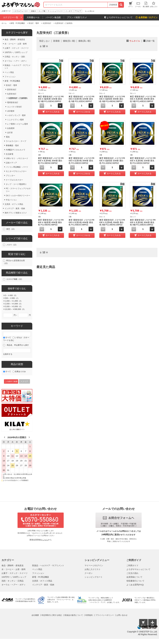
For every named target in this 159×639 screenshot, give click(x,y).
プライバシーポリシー (104, 615)
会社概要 (35, 615)
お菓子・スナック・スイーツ (15, 573)
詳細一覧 (150, 41)
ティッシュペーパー (55, 11)
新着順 (56, 41)
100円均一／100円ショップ (14, 577)
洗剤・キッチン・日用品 (13, 581)
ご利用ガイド (132, 565)
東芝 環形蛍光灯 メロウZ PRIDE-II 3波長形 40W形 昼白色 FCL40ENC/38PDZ (51, 222)
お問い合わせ (121, 615)
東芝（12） (11, 229)
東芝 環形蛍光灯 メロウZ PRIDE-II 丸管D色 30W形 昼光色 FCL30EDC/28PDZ (81, 160)
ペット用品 (37, 569)
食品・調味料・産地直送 (13, 565)
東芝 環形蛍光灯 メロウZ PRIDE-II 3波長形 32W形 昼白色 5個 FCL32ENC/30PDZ (51, 98)
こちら (45, 540)
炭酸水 (33, 11)
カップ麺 (41, 11)
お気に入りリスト (93, 569)
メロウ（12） (12, 245)
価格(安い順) (69, 41)
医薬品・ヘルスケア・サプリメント (48, 565)
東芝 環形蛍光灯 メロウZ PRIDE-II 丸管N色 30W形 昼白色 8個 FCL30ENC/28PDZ (112, 222)
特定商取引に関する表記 (52, 615)
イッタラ (68, 11)
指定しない (44, 41)
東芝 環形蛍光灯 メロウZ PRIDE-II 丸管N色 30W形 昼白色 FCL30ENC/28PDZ (51, 160)
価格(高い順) (84, 41)
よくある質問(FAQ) (135, 585)
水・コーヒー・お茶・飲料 (14, 569)
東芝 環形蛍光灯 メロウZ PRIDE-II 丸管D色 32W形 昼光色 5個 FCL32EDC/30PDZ (81, 98)
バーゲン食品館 (53, 17)
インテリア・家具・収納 (43, 585)
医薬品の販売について (73, 615)
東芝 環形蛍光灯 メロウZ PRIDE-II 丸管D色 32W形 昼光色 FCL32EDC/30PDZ (143, 160)
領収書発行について (135, 581)
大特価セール (33, 17)
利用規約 (89, 615)
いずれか (18, 337)
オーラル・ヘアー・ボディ (14, 585)
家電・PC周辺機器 (40, 577)
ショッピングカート (94, 577)
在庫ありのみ (20, 371)
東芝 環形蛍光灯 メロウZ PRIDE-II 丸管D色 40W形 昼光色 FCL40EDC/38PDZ (81, 222)
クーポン (89, 573)
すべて (8, 337)
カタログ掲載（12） (14, 279)
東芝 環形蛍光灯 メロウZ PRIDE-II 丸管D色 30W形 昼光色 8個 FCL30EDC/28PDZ (143, 222)
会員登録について (134, 577)
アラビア (77, 11)
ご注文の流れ (132, 573)
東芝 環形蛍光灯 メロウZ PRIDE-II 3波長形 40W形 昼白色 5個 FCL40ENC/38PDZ (112, 98)
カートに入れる (53, 112)
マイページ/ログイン (94, 565)
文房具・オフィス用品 (42, 581)
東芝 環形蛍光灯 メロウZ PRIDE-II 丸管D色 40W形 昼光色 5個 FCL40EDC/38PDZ (143, 98)
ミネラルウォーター (20, 11)
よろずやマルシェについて (138, 569)
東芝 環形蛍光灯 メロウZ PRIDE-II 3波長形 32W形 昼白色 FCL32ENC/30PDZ (112, 160)
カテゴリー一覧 (10, 17)
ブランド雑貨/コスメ (77, 17)
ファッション (38, 573)
